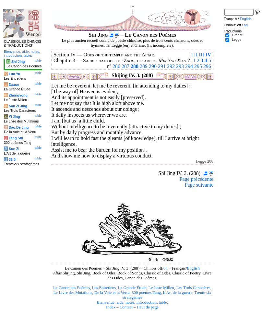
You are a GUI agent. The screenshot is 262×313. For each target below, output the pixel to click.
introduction (147, 302)
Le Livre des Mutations (72, 292)
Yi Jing (14, 117)
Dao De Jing (19, 127)
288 (134, 66)
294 (189, 66)
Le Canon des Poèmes (71, 287)
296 (207, 66)
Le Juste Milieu (161, 287)
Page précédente (196, 179)
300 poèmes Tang (146, 292)
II (196, 54)
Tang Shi (16, 138)
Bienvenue (105, 302)
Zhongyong (18, 95)
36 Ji (13, 159)
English (193, 268)
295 (198, 66)
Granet (237, 35)
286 (116, 66)
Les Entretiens (104, 287)
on (165, 268)
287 (125, 66)
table (163, 302)
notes (129, 302)
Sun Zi (14, 149)
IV (208, 54)
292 (171, 66)
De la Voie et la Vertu (112, 292)
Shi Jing (18, 62)
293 (180, 66)
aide (119, 302)
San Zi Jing (18, 106)
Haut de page (148, 307)
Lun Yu (14, 74)
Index (110, 307)
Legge (237, 39)
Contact (126, 307)
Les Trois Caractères (193, 287)
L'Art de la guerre (177, 292)
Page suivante (199, 185)
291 (162, 66)
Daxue (14, 85)
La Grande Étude (132, 287)
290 (153, 66)
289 (144, 66)
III (201, 54)
